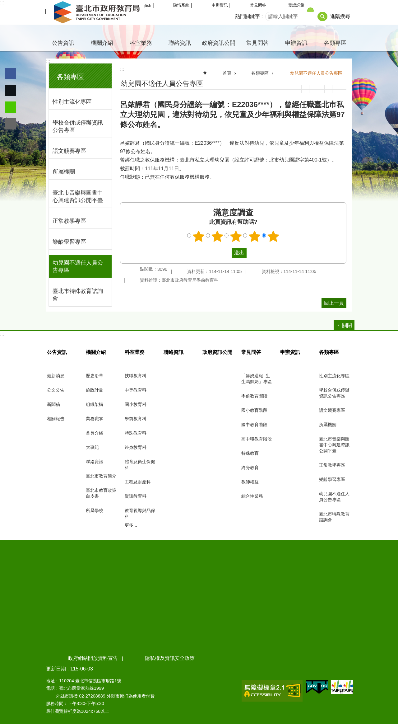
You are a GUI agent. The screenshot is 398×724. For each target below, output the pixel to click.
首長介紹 (94, 432)
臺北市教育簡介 (101, 475)
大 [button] (332, 10)
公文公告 (55, 390)
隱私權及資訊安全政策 (170, 658)
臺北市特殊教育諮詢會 (78, 295)
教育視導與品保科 (140, 513)
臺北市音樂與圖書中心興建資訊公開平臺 (78, 196)
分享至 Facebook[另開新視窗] (10, 73)
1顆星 (199, 236)
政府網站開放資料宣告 (93, 658)
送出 (226, 253)
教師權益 (250, 481)
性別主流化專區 (72, 102)
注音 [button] (328, 89)
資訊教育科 (135, 496)
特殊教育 (250, 453)
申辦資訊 (220, 5)
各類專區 (335, 43)
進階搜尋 (340, 16)
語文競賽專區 (69, 151)
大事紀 (92, 447)
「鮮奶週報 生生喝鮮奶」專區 (256, 378)
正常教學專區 (69, 221)
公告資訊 (63, 43)
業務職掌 (94, 418)
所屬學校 (94, 510)
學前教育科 (135, 418)
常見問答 (258, 5)
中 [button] (310, 10)
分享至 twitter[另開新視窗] (10, 90)
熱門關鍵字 (247, 16)
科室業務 (141, 43)
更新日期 (56, 668)
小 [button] (288, 10)
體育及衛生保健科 (140, 464)
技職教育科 (135, 375)
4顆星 (255, 236)
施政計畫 (94, 390)
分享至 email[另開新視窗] (10, 123)
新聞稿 (53, 404)
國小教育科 (135, 404)
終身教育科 (135, 447)
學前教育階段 (254, 395)
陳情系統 (181, 5)
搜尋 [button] (322, 16)
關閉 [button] (347, 325)
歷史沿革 (94, 375)
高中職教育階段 (256, 438)
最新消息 (55, 375)
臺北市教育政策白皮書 (101, 493)
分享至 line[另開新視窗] (10, 107)
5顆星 (273, 236)
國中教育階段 (254, 424)
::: (2, 2)
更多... (131, 525)
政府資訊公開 (218, 43)
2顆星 (217, 236)
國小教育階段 (254, 410)
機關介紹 (102, 43)
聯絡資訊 (180, 43)
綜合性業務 (252, 496)
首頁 (227, 73)
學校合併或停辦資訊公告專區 (78, 126)
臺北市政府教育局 (98, 12)
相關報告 (55, 418)
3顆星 (236, 236)
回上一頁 (334, 303)
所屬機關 (64, 172)
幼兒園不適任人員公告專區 (78, 266)
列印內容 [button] (305, 89)
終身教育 (250, 467)
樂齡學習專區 (69, 242)
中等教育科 (135, 390)
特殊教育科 (135, 432)
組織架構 (94, 404)
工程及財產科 (138, 481)
